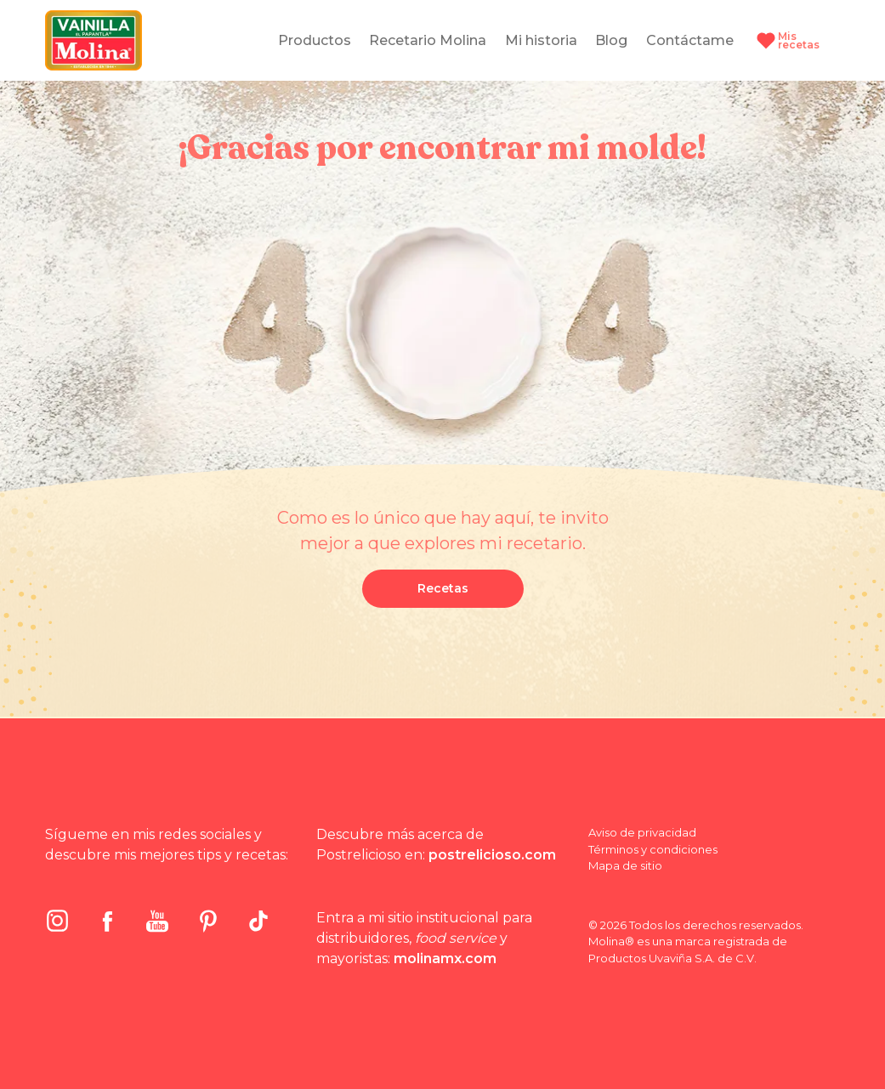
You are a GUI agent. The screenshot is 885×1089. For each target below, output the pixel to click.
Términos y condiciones (653, 849)
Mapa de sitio (625, 865)
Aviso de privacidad (642, 832)
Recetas (442, 588)
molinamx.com (445, 958)
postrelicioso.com (492, 855)
